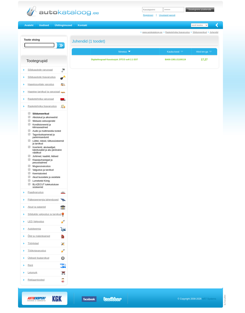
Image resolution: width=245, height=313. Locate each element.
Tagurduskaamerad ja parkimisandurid (44, 136)
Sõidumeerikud (200, 32)
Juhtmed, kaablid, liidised (45, 156)
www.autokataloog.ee (152, 32)
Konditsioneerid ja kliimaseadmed (42, 126)
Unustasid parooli (167, 15)
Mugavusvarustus (42, 166)
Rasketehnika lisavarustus (177, 32)
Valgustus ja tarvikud (43, 170)
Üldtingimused (63, 25)
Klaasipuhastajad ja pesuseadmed (43, 161)
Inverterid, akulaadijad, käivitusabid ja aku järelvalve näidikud (47, 150)
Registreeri (148, 15)
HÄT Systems (209, 298)
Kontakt (82, 25)
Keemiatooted (40, 173)
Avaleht (29, 25)
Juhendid (214, 32)
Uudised (44, 25)
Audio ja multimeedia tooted (47, 131)
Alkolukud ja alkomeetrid (45, 117)
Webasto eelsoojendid (44, 121)
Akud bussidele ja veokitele (46, 177)
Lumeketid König (41, 181)
